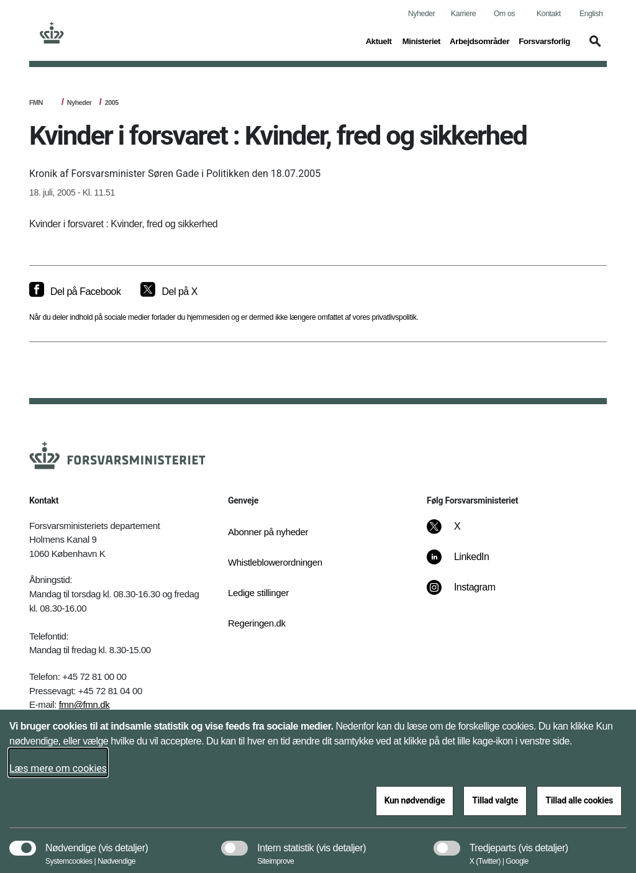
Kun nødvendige (414, 800)
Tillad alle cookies (579, 800)
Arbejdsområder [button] (479, 40)
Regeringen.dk (257, 623)
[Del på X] (168, 291)
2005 (112, 102)
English (590, 13)
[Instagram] (470, 593)
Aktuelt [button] (379, 40)
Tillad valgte (495, 800)
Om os (504, 13)
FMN (36, 102)
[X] (457, 532)
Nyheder (421, 13)
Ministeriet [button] (421, 40)
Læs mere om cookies (58, 768)
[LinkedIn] (466, 563)
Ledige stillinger (258, 592)
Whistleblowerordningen (268, 562)
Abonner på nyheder (268, 532)
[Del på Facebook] (74, 291)
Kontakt (549, 13)
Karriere (463, 13)
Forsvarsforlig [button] (544, 40)
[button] (593, 47)
